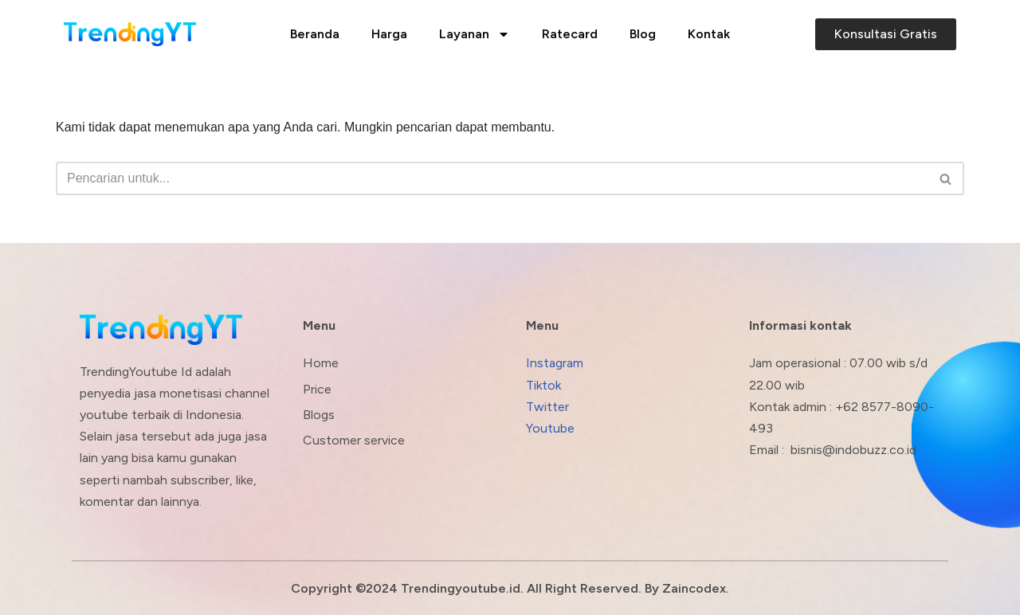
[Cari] (492, 178)
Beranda (314, 33)
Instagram (554, 362)
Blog (643, 33)
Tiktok (543, 385)
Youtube (550, 428)
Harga (389, 33)
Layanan (474, 34)
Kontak (709, 33)
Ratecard (570, 33)
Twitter (547, 406)
